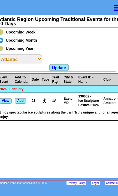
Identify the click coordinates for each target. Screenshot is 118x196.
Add (20, 101)
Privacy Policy (76, 183)
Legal (95, 183)
